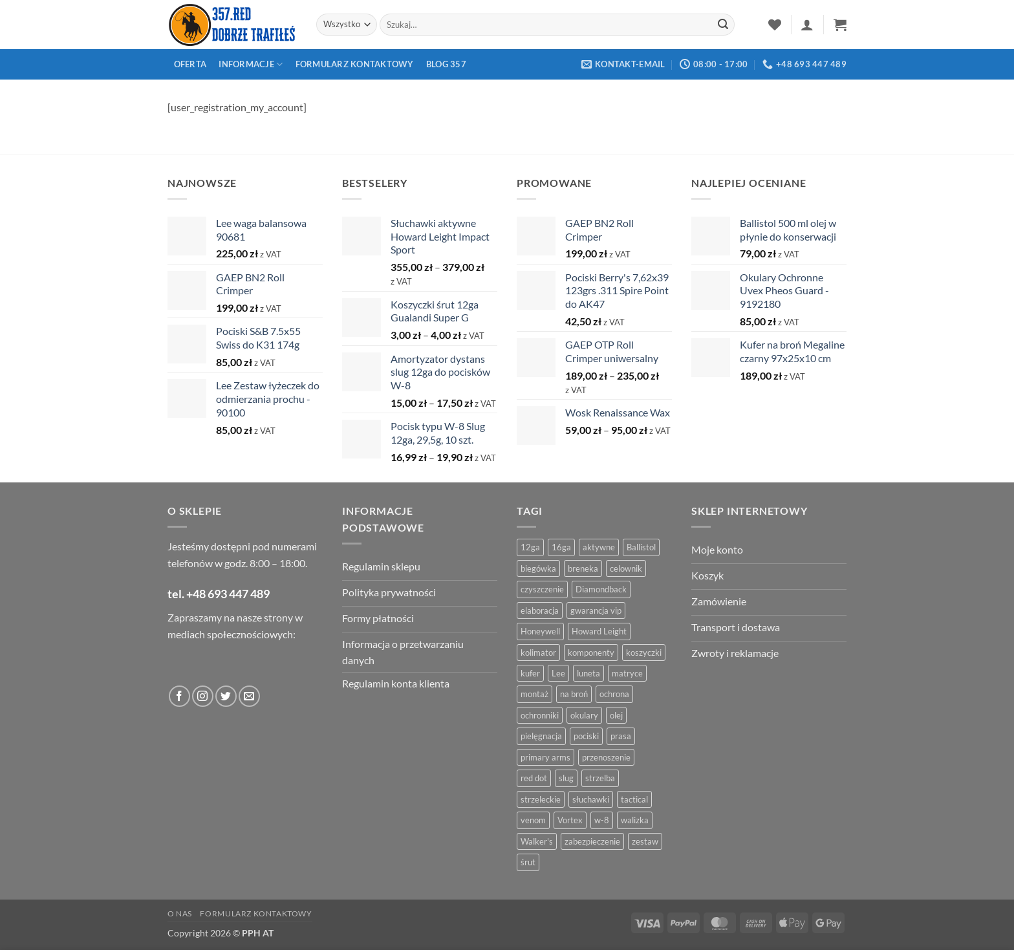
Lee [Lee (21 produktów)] (558, 673)
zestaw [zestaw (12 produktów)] (645, 841)
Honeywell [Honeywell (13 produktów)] (540, 631)
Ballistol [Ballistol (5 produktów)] (641, 547)
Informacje (251, 64)
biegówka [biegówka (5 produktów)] (538, 568)
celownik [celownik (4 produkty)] (626, 568)
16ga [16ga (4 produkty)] (561, 547)
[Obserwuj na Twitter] (226, 696)
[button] (807, 24)
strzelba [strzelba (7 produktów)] (600, 778)
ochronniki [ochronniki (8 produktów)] (540, 715)
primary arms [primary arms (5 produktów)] (545, 757)
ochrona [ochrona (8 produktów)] (614, 694)
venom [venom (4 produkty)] (533, 820)
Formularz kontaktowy (355, 64)
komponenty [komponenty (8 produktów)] (591, 652)
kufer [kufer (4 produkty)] (530, 673)
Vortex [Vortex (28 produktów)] (570, 820)
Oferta (190, 64)
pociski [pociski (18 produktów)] (586, 736)
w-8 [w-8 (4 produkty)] (601, 820)
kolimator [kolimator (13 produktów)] (538, 652)
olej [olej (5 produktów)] (616, 715)
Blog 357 (446, 64)
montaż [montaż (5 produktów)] (534, 694)
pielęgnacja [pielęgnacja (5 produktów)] (541, 736)
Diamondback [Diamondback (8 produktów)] (601, 589)
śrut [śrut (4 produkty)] (528, 862)
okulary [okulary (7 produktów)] (584, 715)
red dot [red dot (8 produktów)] (534, 778)
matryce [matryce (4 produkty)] (627, 673)
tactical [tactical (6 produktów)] (634, 799)
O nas (179, 913)
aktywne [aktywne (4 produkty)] (599, 547)
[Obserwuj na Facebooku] (179, 696)
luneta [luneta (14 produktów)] (588, 673)
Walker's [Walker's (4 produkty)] (537, 841)
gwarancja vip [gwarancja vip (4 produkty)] (595, 610)
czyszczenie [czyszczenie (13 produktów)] (542, 589)
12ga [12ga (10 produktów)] (530, 547)
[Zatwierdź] (723, 25)
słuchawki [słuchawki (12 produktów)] (590, 799)
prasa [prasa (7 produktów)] (620, 736)
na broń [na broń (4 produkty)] (574, 694)
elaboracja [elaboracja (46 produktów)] (540, 610)
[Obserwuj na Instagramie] (202, 696)
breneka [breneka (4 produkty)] (583, 568)
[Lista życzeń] (774, 24)
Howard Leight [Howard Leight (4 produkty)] (599, 631)
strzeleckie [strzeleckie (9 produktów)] (541, 799)
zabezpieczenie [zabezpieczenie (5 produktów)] (592, 841)
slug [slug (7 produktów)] (566, 778)
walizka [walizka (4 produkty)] (635, 820)
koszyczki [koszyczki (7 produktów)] (644, 652)
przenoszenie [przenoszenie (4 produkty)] (606, 757)
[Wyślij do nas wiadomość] (249, 696)
